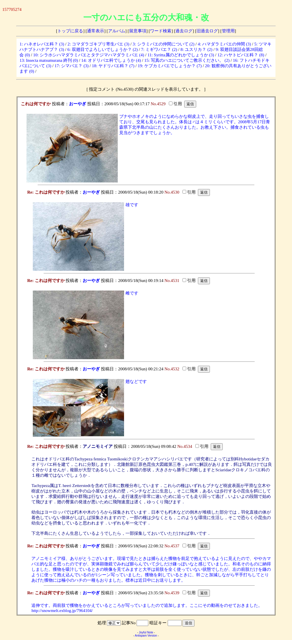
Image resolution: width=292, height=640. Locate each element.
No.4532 (172, 369)
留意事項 (137, 31)
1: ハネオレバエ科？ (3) (41, 44)
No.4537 (172, 546)
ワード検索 (160, 31)
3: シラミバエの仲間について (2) (163, 44)
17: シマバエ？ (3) (71, 65)
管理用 (228, 31)
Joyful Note (146, 632)
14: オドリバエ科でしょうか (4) (111, 60)
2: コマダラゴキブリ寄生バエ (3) (98, 44)
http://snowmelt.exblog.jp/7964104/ (62, 610)
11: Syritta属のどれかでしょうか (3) (180, 55)
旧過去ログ (207, 31)
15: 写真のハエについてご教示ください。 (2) (187, 60)
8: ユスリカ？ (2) (196, 49)
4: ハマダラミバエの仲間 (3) (224, 44)
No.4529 (158, 104)
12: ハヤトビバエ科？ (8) (240, 55)
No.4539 (172, 593)
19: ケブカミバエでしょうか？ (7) (170, 65)
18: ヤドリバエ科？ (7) (113, 65)
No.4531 (172, 280)
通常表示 (95, 31)
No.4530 (172, 192)
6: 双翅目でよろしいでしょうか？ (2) (102, 49)
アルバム (116, 31)
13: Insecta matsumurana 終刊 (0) (48, 60)
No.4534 (184, 446)
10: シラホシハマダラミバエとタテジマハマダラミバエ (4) (88, 55)
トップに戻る (70, 31)
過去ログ (183, 31)
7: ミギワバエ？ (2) (159, 49)
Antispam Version (146, 635)
